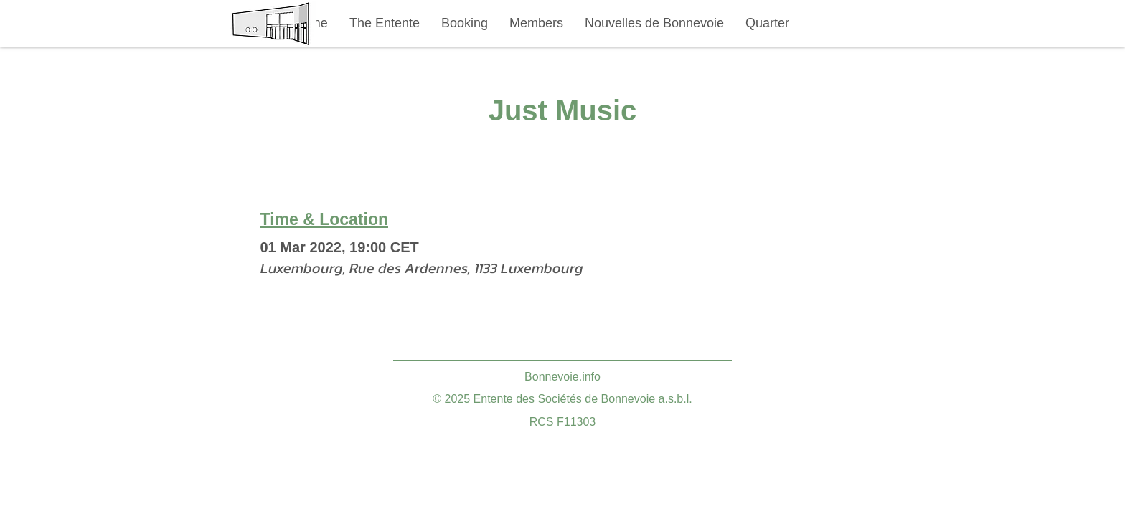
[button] (384, 23)
